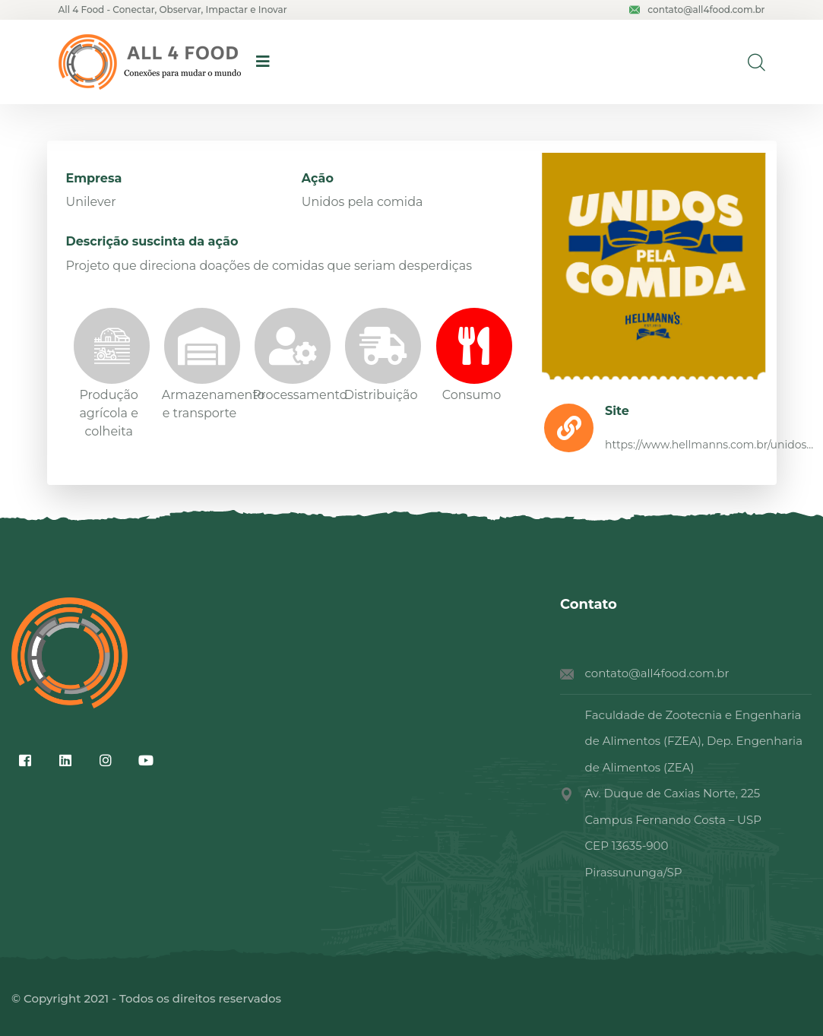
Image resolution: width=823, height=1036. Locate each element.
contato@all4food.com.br (696, 9)
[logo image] (150, 62)
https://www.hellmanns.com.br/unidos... (709, 444)
